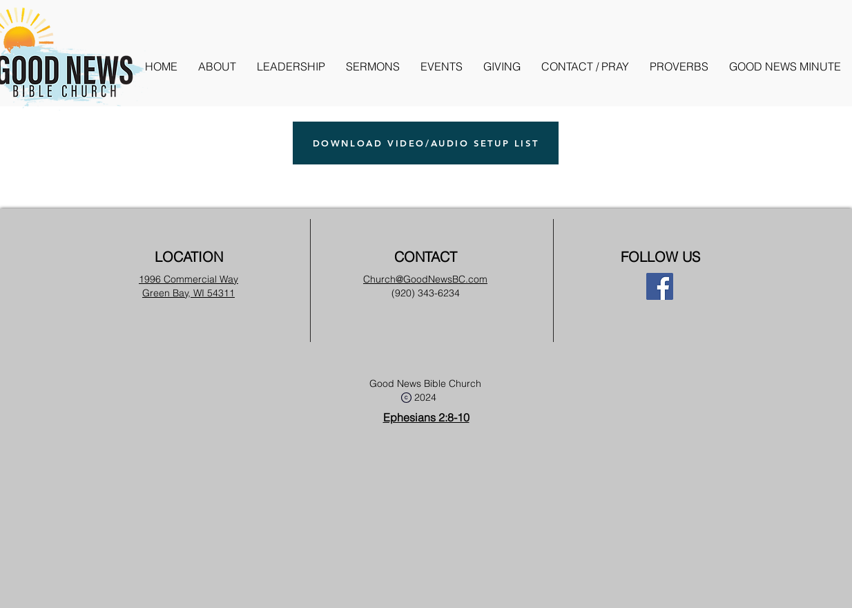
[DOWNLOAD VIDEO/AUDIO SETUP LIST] (426, 143)
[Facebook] (659, 286)
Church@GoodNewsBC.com (425, 279)
